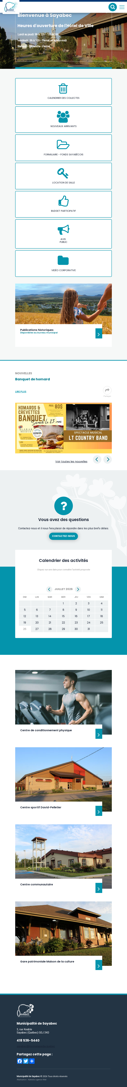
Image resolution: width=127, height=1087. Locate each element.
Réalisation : (31, 1079)
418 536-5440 (28, 1040)
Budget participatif (63, 211)
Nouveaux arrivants (64, 126)
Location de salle (63, 182)
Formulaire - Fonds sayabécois (63, 154)
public (63, 242)
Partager (107, 391)
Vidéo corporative (63, 270)
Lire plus (20, 391)
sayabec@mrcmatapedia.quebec (36, 1046)
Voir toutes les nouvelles (71, 461)
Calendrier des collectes (63, 98)
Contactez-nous (63, 536)
